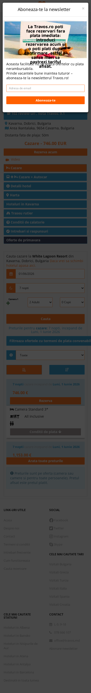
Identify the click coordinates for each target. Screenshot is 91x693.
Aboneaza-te (46, 100)
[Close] (83, 8)
